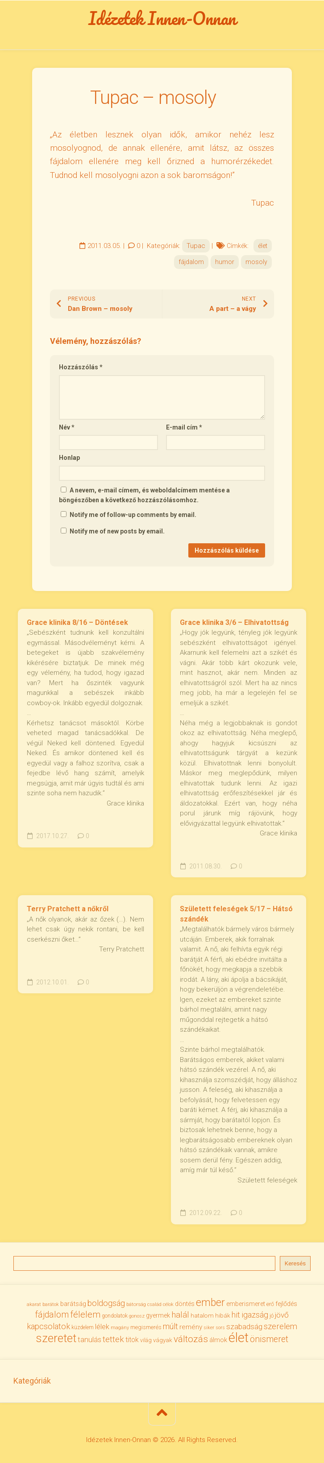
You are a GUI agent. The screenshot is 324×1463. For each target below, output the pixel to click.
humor (224, 261)
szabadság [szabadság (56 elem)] (244, 1326)
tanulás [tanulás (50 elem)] (89, 1339)
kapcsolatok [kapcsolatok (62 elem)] (48, 1326)
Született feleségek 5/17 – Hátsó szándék (236, 914)
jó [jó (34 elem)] (272, 1315)
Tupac (196, 246)
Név (67, 427)
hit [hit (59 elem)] (236, 1314)
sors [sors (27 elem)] (220, 1328)
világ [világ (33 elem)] (146, 1340)
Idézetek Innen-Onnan (162, 18)
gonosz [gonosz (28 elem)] (137, 1316)
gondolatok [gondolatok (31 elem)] (115, 1316)
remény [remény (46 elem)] (190, 1327)
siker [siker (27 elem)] (209, 1328)
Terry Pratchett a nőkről (67, 909)
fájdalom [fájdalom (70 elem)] (52, 1315)
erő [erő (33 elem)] (270, 1304)
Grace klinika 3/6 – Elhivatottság (234, 622)
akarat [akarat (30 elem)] (34, 1304)
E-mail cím (184, 427)
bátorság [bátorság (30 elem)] (136, 1304)
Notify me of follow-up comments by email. (133, 514)
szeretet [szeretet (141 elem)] (56, 1338)
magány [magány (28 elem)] (120, 1328)
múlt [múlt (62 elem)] (170, 1326)
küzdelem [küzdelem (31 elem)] (82, 1327)
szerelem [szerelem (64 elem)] (280, 1326)
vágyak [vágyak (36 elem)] (162, 1340)
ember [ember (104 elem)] (210, 1303)
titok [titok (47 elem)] (132, 1339)
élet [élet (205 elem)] (238, 1337)
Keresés (295, 1263)
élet (262, 245)
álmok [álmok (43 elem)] (218, 1340)
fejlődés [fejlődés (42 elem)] (286, 1304)
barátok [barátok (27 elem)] (50, 1304)
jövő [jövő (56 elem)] (282, 1314)
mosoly (256, 261)
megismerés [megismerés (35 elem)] (146, 1327)
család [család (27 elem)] (154, 1304)
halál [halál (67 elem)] (180, 1315)
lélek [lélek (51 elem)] (102, 1326)
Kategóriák (32, 1380)
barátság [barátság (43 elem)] (73, 1304)
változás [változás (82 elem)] (191, 1339)
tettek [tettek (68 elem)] (113, 1339)
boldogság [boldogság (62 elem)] (106, 1303)
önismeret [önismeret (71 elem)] (269, 1339)
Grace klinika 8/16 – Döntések (77, 622)
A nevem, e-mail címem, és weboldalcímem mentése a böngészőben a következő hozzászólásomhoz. (144, 495)
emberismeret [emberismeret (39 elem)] (245, 1303)
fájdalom (191, 261)
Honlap (69, 457)
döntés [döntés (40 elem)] (185, 1303)
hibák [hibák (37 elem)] (222, 1315)
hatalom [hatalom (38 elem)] (202, 1315)
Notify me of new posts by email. (117, 531)
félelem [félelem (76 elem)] (85, 1314)
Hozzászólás (81, 367)
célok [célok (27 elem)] (168, 1304)
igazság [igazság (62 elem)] (254, 1314)
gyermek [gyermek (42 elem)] (158, 1315)
